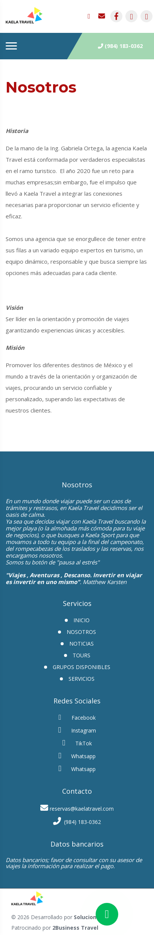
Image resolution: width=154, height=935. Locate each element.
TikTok (77, 743)
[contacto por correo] (102, 16)
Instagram (77, 730)
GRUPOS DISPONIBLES (81, 667)
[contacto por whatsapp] (91, 16)
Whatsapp (77, 756)
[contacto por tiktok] (146, 16)
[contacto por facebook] (116, 16)
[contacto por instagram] (131, 16)
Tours (81, 655)
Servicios (82, 678)
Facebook (77, 717)
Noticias (81, 643)
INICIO (81, 620)
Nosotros (81, 631)
